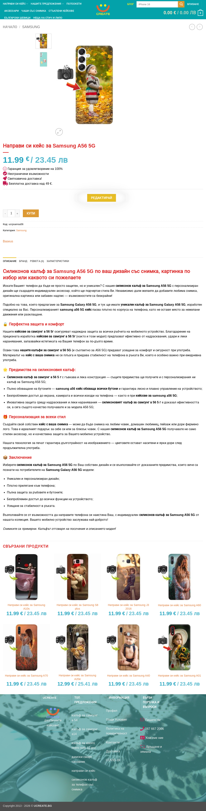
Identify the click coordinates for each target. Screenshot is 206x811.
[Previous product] (200, 27)
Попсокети (73, 3)
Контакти (113, 742)
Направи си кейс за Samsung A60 (179, 605)
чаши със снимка (33, 10)
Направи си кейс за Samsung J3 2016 (128, 606)
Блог (130, 4)
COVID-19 (113, 760)
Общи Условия (116, 719)
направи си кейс (83, 770)
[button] (183, 13)
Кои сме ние (154, 737)
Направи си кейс (15, 4)
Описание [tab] (9, 261)
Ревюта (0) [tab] (37, 261)
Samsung (31, 27)
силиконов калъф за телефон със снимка (84, 784)
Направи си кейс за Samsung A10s (26, 606)
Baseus (8, 241)
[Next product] (192, 27)
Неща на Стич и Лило (47, 17)
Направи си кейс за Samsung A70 (26, 675)
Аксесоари (11, 10)
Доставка (113, 751)
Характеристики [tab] (58, 261)
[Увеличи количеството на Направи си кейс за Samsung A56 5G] (17, 213)
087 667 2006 (154, 728)
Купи (31, 213)
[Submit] (181, 4)
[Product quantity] (11, 213)
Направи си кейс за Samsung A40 (128, 675)
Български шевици (17, 17)
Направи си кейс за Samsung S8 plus (77, 606)
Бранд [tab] (23, 261)
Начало (10, 27)
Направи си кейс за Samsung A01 (179, 675)
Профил (111, 710)
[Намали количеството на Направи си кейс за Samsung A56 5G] (5, 213)
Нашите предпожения (47, 4)
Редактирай (101, 197)
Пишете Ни (152, 720)
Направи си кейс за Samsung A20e (77, 677)
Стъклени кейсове (61, 10)
